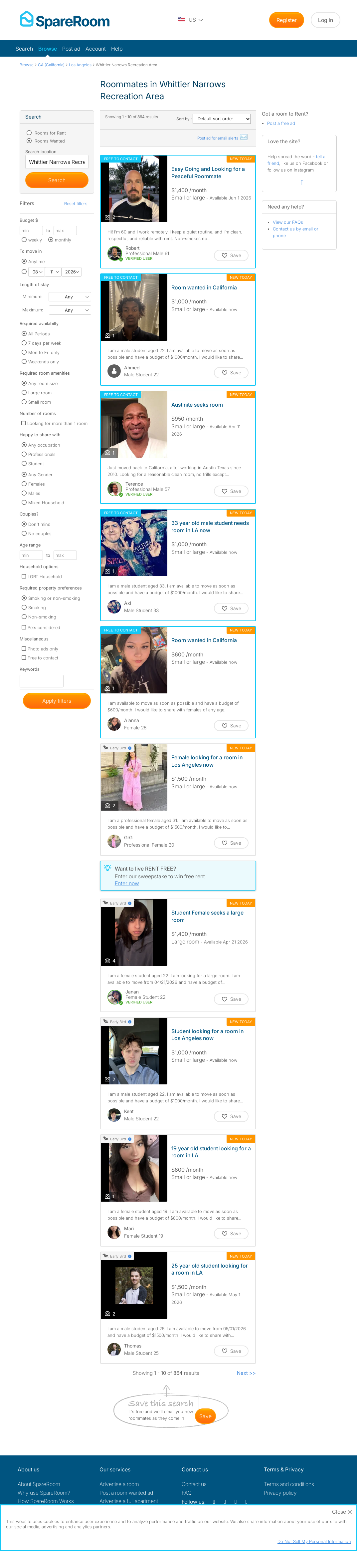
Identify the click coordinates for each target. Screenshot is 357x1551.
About (39, 1484)
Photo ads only (43, 648)
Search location (41, 151)
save (205, 1416)
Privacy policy (280, 1492)
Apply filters (56, 700)
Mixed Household (46, 502)
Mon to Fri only (44, 352)
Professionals (42, 454)
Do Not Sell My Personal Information (314, 1541)
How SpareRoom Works (46, 1501)
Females (36, 484)
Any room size (43, 383)
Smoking (37, 607)
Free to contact (43, 657)
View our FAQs (288, 222)
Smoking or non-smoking (54, 598)
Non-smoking (42, 616)
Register (286, 20)
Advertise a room (119, 1484)
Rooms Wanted (49, 141)
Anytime (36, 261)
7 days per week (44, 343)
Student (36, 463)
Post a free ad (281, 123)
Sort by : (213, 118)
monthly (63, 239)
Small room (39, 402)
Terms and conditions (289, 1484)
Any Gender (40, 474)
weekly (35, 239)
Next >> (246, 1373)
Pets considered (44, 627)
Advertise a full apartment (128, 1501)
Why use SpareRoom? (44, 1492)
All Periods (39, 333)
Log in (325, 20)
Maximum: (32, 309)
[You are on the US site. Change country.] (191, 20)
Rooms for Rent (49, 133)
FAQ (187, 1492)
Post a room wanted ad (126, 1492)
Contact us (194, 1484)
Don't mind (39, 524)
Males (34, 493)
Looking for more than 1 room (57, 423)
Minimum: (32, 296)
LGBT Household (45, 576)
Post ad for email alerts (222, 138)
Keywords (30, 670)
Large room (40, 392)
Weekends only (43, 361)
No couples (40, 533)
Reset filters (76, 203)
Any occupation (44, 445)
